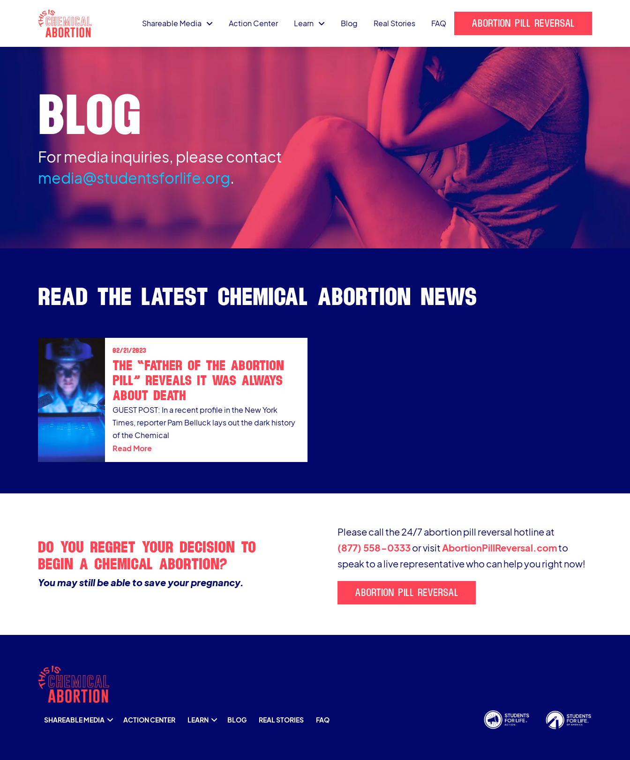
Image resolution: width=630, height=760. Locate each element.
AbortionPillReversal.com (499, 547)
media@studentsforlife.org (134, 177)
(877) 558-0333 (374, 547)
